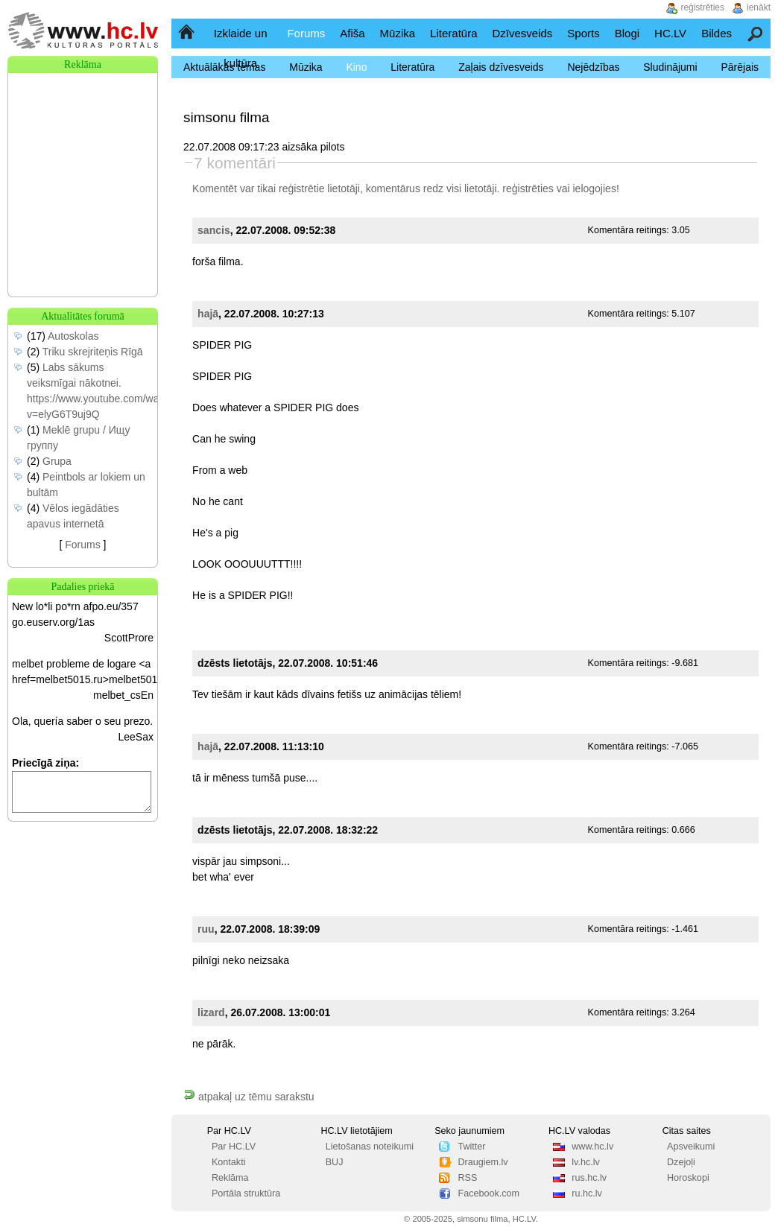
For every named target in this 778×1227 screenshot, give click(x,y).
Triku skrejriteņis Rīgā (92, 352)
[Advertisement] (82, 147)
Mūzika (398, 33)
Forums (306, 33)
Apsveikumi (691, 1146)
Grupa (57, 461)
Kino (356, 67)
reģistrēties (527, 188)
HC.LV (670, 33)
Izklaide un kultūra (241, 48)
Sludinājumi (670, 67)
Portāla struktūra (246, 1193)
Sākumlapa (187, 33)
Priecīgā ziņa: (45, 763)
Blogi (627, 33)
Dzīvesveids (522, 33)
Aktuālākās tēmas (224, 67)
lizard (211, 1012)
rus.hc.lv (589, 1178)
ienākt (759, 7)
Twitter (471, 1146)
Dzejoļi (681, 1162)
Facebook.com (488, 1193)
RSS (467, 1178)
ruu (206, 929)
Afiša (352, 33)
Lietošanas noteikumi (370, 1146)
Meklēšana (756, 33)
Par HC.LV (234, 1146)
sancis (213, 230)
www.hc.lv (592, 1146)
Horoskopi (688, 1178)
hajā (207, 314)
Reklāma (230, 1178)
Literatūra (453, 33)
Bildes (716, 33)
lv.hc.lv (586, 1162)
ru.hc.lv (587, 1193)
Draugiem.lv (482, 1162)
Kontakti (229, 1162)
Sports (583, 33)
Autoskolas (73, 336)
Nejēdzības (593, 67)
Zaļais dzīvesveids (500, 67)
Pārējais (740, 67)
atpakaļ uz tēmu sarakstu (248, 1097)
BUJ (335, 1162)
